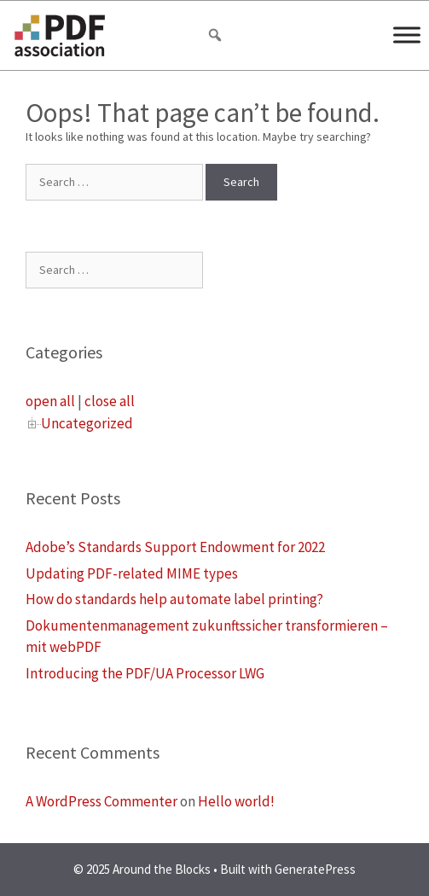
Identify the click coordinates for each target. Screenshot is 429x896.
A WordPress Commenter (101, 801)
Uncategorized (87, 423)
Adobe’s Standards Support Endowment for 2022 (175, 547)
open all (50, 401)
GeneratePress (315, 869)
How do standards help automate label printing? (174, 599)
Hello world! (236, 801)
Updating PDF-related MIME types (132, 573)
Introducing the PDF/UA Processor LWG (145, 673)
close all (109, 401)
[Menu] (406, 34)
